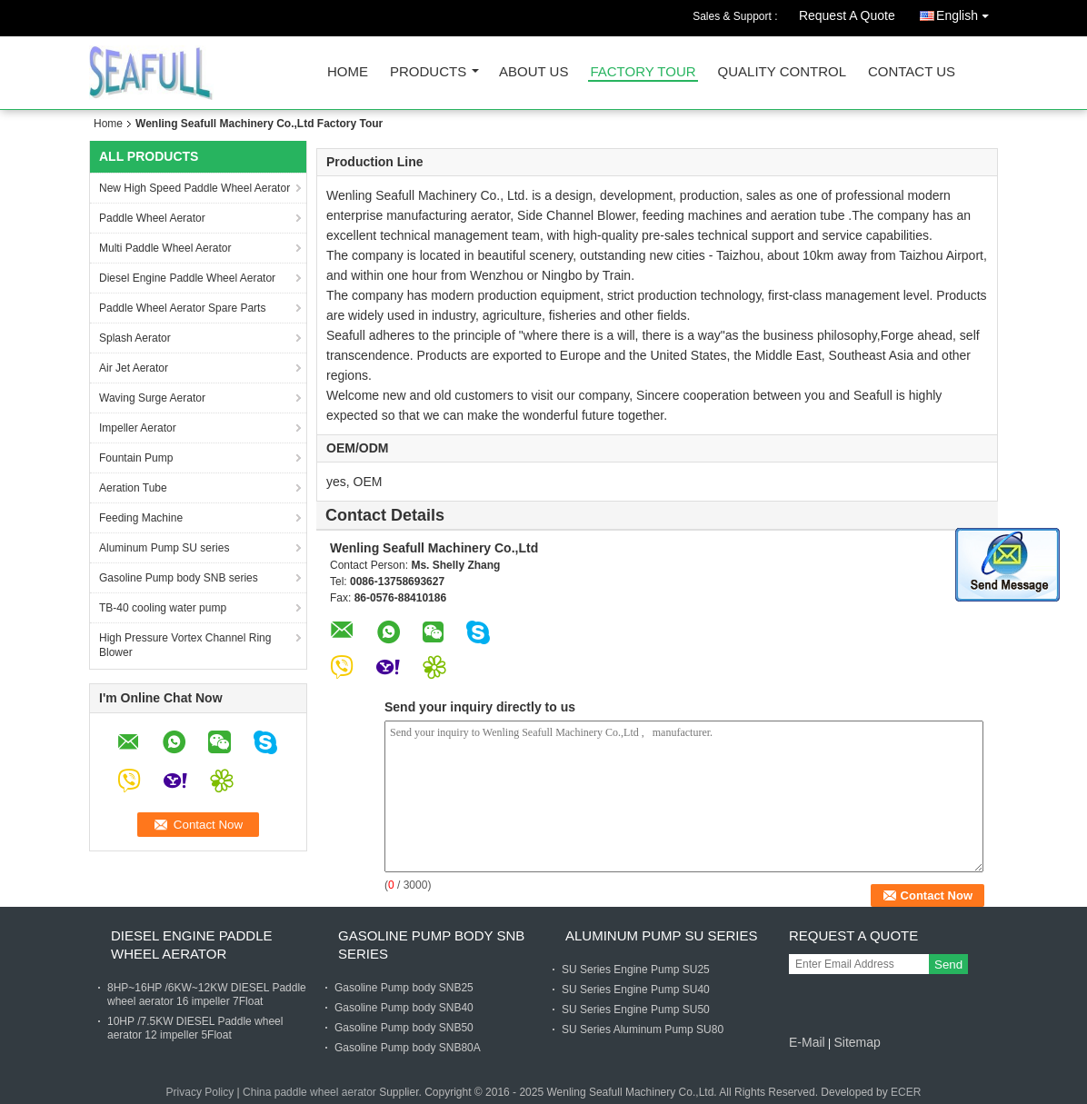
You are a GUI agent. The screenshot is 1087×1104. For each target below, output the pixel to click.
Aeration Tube (133, 488)
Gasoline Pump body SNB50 (404, 1027)
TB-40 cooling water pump (162, 608)
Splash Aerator (135, 338)
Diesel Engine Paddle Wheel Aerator (187, 278)
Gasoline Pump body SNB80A (407, 1047)
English (967, 12)
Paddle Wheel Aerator (152, 218)
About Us (533, 72)
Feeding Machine (141, 518)
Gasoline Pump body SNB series (178, 578)
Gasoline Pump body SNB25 (404, 987)
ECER (906, 1092)
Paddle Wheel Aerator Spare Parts (182, 308)
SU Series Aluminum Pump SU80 (642, 1029)
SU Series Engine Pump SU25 (636, 969)
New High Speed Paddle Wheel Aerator (194, 188)
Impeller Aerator (137, 428)
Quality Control (782, 72)
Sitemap (856, 1042)
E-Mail (807, 1042)
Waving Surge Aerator (152, 398)
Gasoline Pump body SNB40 (404, 1007)
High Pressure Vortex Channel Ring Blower (185, 645)
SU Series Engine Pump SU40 (636, 989)
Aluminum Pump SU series (164, 548)
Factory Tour (642, 72)
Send (948, 964)
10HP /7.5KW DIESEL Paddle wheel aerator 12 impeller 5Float (195, 1028)
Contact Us (911, 72)
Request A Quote (847, 15)
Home (347, 72)
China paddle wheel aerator (309, 1092)
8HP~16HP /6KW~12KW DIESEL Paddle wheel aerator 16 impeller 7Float (206, 994)
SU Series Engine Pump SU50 (636, 1009)
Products (428, 72)
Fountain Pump (136, 458)
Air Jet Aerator (133, 368)
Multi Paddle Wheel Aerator (165, 248)
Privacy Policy (200, 1092)
